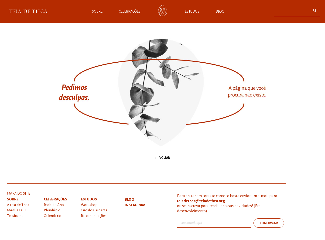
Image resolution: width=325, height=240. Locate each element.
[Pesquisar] (314, 10)
